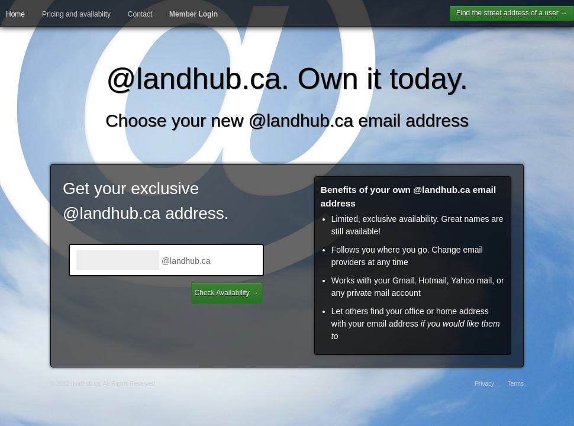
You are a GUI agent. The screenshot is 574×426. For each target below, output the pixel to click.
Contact (140, 14)
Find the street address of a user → (511, 13)
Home (15, 14)
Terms (516, 383)
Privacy (484, 383)
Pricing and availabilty (76, 14)
